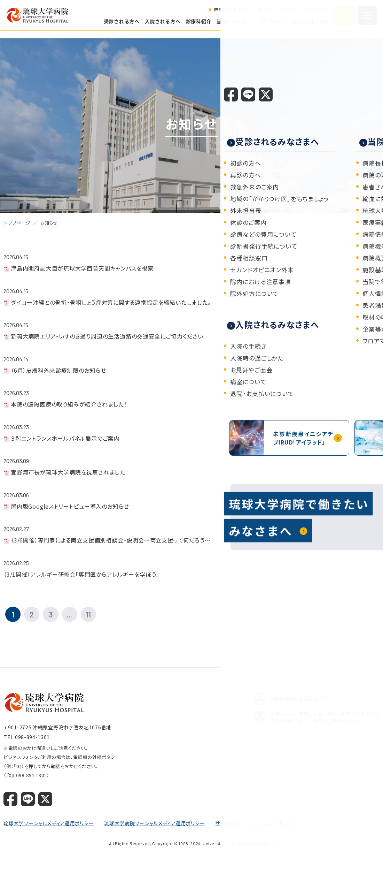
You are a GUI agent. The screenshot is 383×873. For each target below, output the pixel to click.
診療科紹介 (198, 25)
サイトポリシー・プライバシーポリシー (256, 825)
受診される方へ (121, 25)
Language (314, 13)
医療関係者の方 (229, 13)
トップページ (16, 223)
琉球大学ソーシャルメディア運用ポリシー (48, 825)
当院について (231, 25)
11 (97, 615)
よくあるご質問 (308, 25)
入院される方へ (162, 25)
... (76, 615)
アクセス (272, 25)
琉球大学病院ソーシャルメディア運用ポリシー (154, 825)
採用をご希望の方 (276, 13)
